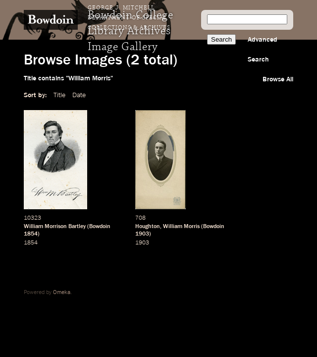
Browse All (278, 79)
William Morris (181, 227)
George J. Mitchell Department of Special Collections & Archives (129, 17)
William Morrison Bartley (55, 227)
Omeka (61, 293)
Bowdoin (99, 227)
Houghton (147, 227)
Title (59, 95)
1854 (31, 234)
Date (79, 95)
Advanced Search (262, 49)
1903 (142, 234)
